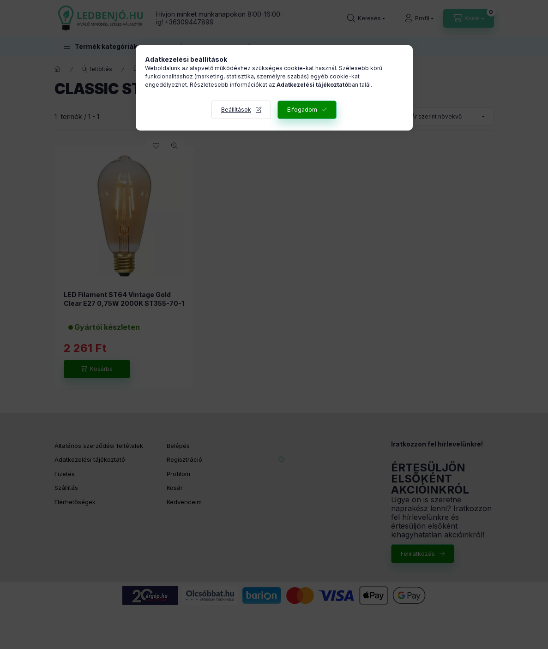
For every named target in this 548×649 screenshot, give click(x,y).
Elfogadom (302, 109)
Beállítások (236, 109)
